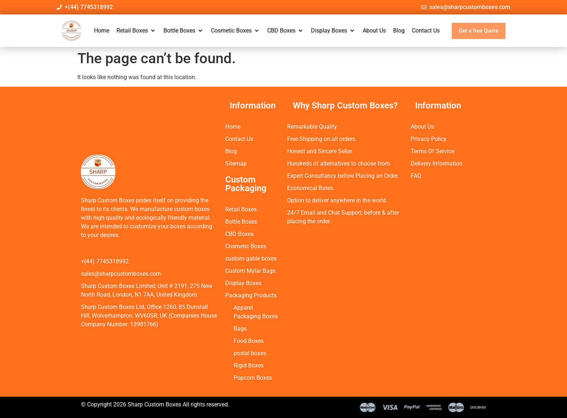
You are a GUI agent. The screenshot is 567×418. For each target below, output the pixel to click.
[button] (136, 31)
